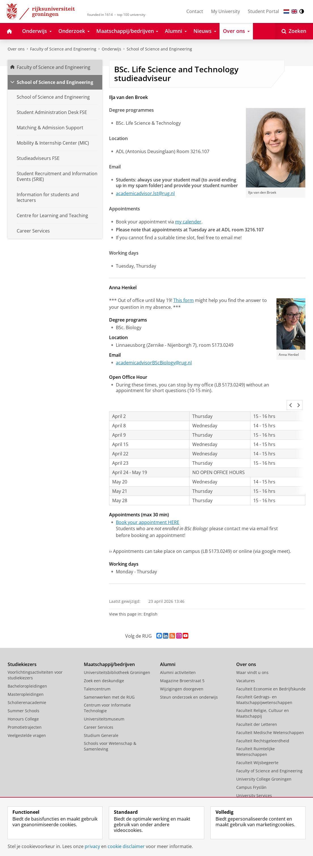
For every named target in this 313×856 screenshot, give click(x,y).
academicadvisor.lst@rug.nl (145, 193)
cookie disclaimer (126, 846)
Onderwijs (111, 49)
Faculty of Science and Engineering (63, 49)
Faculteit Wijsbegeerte (257, 749)
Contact (194, 11)
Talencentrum (97, 675)
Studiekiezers (22, 651)
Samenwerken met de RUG (109, 683)
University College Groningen (263, 765)
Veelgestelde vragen (27, 721)
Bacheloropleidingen (27, 672)
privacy (92, 846)
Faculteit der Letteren (256, 710)
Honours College (23, 705)
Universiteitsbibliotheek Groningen (117, 658)
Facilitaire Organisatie (257, 790)
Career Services (98, 713)
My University (225, 11)
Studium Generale (101, 721)
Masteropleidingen (26, 680)
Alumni (167, 651)
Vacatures (245, 667)
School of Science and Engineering (55, 82)
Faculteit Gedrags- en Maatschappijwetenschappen (264, 686)
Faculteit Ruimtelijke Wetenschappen (255, 737)
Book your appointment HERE (147, 509)
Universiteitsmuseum (104, 705)
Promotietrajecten (25, 713)
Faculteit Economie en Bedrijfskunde (271, 675)
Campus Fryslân (251, 773)
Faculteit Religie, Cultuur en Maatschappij (262, 699)
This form (183, 300)
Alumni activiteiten (178, 658)
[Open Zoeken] (294, 31)
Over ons (16, 49)
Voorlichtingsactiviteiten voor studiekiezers (35, 661)
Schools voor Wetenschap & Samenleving (110, 732)
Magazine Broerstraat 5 (182, 667)
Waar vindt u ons (252, 658)
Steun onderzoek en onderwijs (189, 683)
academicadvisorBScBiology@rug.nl (154, 363)
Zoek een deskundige (104, 667)
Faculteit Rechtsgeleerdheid (262, 727)
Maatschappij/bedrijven (109, 651)
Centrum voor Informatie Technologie (107, 694)
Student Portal (263, 11)
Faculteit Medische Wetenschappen (270, 719)
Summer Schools (23, 697)
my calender (188, 222)
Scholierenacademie (27, 689)
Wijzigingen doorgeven (181, 675)
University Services (254, 782)
